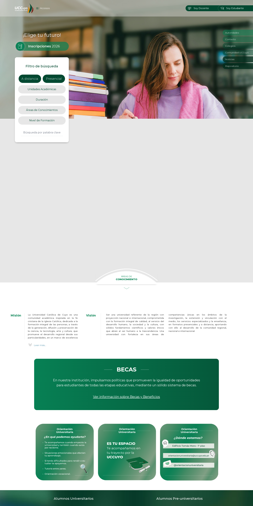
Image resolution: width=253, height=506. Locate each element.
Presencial (54, 79)
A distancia (29, 79)
